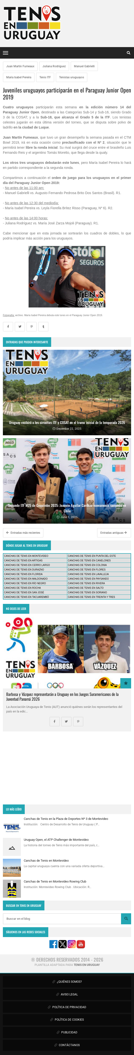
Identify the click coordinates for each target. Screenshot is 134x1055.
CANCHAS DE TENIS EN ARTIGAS (23, 560)
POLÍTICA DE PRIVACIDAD (67, 1007)
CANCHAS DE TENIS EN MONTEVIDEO (26, 556)
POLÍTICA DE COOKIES (67, 1019)
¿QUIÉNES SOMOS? (67, 981)
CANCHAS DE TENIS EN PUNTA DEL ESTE (92, 556)
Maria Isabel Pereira (18, 77)
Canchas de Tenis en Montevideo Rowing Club (55, 881)
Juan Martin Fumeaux (20, 66)
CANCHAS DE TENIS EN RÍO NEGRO (25, 583)
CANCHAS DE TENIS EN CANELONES (89, 560)
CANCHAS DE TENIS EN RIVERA (86, 583)
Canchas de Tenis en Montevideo (46, 860)
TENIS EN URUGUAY (87, 965)
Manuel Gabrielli (84, 66)
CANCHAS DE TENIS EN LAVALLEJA (88, 574)
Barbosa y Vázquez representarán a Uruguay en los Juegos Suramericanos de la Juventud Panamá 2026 (62, 696)
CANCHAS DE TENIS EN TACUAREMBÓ (26, 597)
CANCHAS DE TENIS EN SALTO (86, 588)
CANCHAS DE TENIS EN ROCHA (22, 588)
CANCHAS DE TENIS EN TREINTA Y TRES (91, 597)
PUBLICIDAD (67, 1032)
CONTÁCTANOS (67, 1045)
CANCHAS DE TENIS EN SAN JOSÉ (24, 592)
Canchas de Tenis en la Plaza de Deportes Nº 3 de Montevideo (66, 819)
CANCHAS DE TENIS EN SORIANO (87, 592)
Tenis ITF (45, 77)
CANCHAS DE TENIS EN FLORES (86, 569)
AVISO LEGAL (67, 994)
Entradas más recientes (23, 532)
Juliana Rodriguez (54, 66)
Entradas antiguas (113, 532)
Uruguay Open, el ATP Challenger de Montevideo (56, 839)
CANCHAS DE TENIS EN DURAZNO (24, 569)
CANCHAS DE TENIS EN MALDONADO (26, 578)
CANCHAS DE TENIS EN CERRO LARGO (27, 565)
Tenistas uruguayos (71, 77)
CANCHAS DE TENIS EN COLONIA (87, 565)
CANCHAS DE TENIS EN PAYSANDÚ (88, 578)
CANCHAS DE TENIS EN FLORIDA (23, 574)
